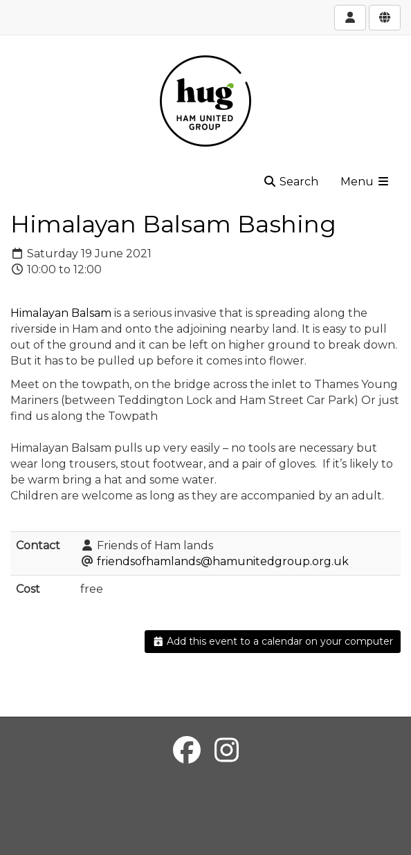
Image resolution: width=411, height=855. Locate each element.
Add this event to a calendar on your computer (273, 641)
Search (290, 181)
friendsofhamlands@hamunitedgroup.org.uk (223, 561)
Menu (365, 181)
